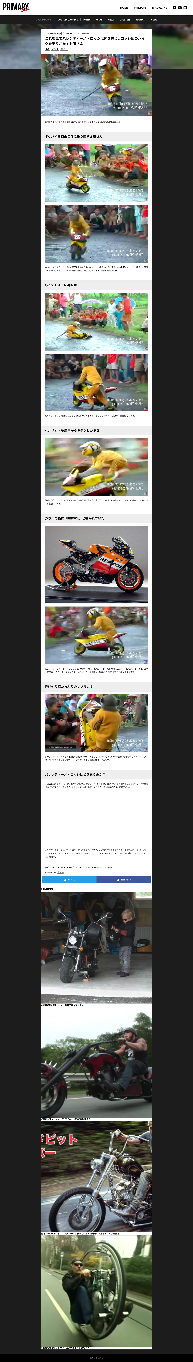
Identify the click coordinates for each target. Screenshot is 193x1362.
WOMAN (140, 19)
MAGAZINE (159, 8)
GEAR (111, 19)
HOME (124, 8)
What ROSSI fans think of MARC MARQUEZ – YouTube (86, 867)
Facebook (124, 879)
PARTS (87, 19)
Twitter (69, 879)
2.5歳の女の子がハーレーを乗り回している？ (62, 1004)
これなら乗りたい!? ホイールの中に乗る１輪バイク (65, 1348)
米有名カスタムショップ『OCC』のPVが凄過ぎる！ (66, 1119)
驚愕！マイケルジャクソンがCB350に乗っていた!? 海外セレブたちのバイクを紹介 (80, 1233)
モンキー (64, 49)
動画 (47, 49)
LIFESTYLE (125, 19)
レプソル (55, 49)
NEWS (154, 19)
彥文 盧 (60, 872)
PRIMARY (140, 8)
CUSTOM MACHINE (67, 19)
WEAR (99, 19)
